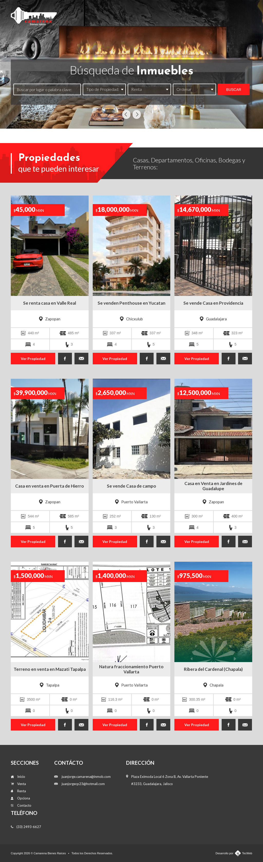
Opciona (206, 13)
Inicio (132, 13)
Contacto (236, 13)
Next (137, 114)
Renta (180, 13)
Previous (126, 114)
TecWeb (247, 853)
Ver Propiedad (33, 358)
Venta (156, 13)
